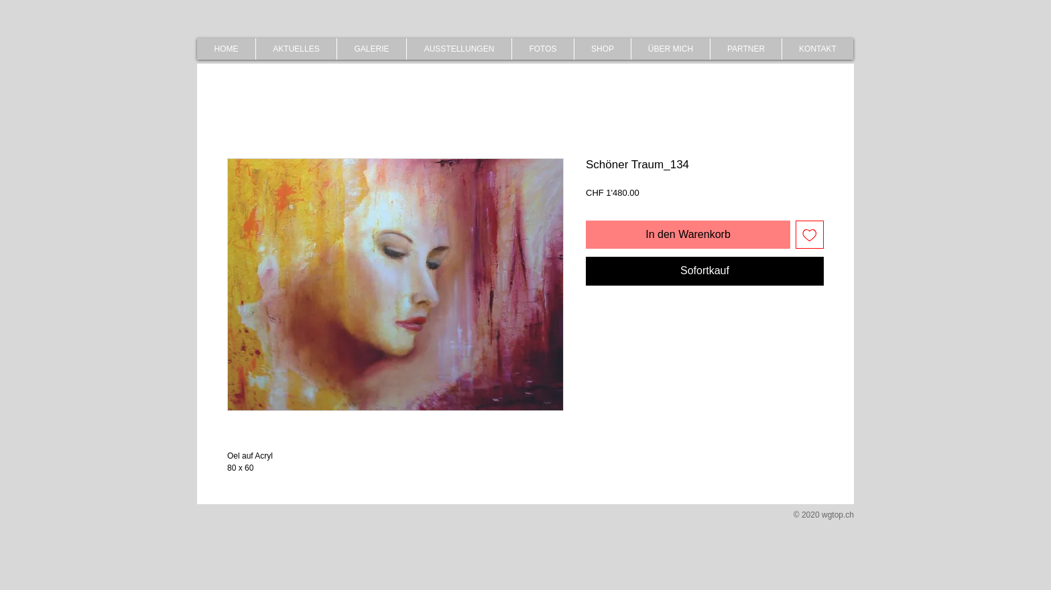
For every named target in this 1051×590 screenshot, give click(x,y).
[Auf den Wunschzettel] (810, 235)
